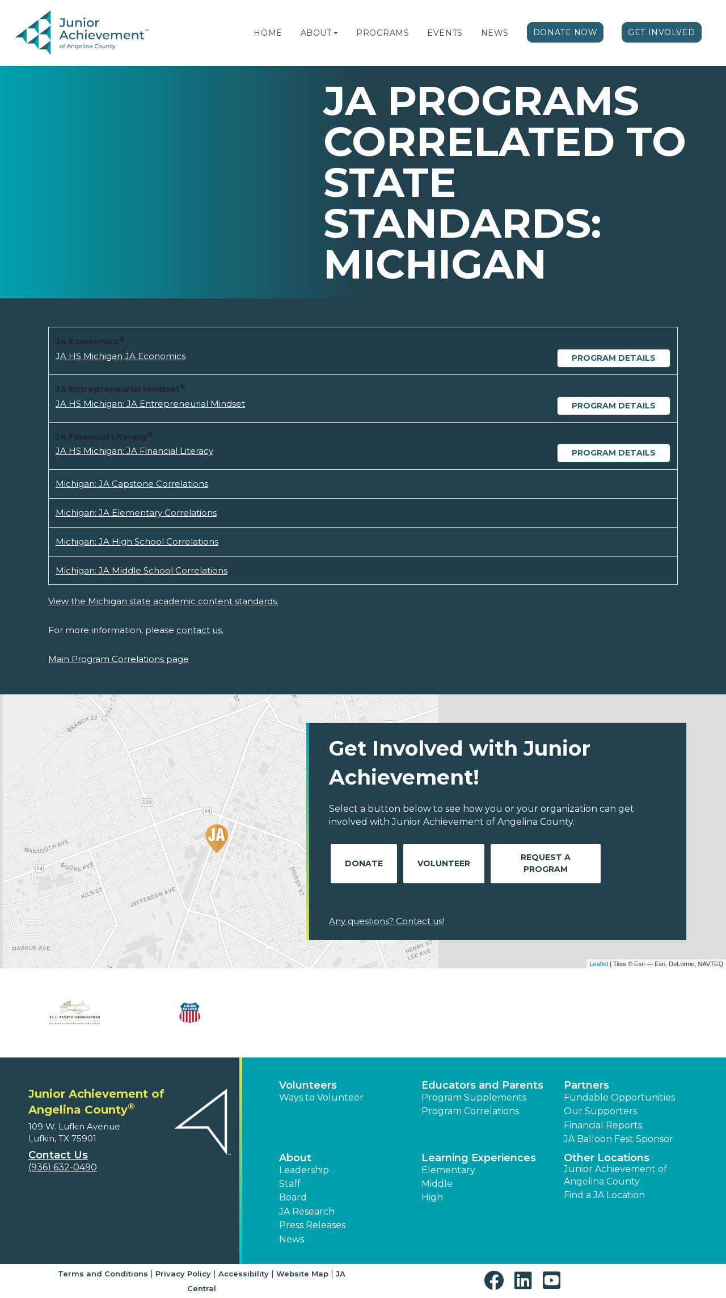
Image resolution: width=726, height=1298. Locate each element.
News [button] (291, 1239)
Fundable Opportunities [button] (619, 1097)
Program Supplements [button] (473, 1097)
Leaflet (598, 963)
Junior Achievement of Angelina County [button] (615, 1175)
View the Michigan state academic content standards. (163, 601)
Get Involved (661, 32)
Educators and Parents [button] (482, 1085)
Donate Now (565, 32)
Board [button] (293, 1197)
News (495, 33)
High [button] (432, 1197)
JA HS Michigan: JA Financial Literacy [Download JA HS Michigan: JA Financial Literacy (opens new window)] (134, 450)
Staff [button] (290, 1183)
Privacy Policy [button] (183, 1273)
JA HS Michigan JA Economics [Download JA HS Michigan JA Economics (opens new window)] (120, 356)
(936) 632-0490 (62, 1167)
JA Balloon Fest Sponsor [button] (618, 1138)
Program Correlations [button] (470, 1111)
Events (444, 33)
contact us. (199, 630)
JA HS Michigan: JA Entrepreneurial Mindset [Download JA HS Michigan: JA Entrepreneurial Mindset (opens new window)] (150, 403)
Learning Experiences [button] (478, 1158)
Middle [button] (437, 1183)
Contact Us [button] (58, 1155)
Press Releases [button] (312, 1225)
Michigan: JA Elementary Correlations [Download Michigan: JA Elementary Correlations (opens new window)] (136, 512)
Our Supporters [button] (600, 1111)
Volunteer (443, 863)
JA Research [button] (307, 1211)
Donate (364, 863)
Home (268, 33)
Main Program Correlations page (118, 659)
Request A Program (546, 863)
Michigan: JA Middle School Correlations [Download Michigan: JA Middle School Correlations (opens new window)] (141, 570)
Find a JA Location (604, 1195)
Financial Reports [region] (603, 1125)
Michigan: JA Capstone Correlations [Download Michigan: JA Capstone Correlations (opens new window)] (132, 483)
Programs (382, 33)
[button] (336, 33)
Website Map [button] (302, 1273)
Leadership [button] (304, 1170)
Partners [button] (586, 1085)
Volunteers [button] (308, 1085)
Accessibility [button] (243, 1273)
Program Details (614, 358)
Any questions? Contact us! (386, 921)
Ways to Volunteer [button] (321, 1097)
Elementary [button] (448, 1170)
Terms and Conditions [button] (103, 1273)
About (316, 33)
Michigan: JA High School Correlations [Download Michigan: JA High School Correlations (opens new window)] (137, 541)
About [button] (295, 1158)
